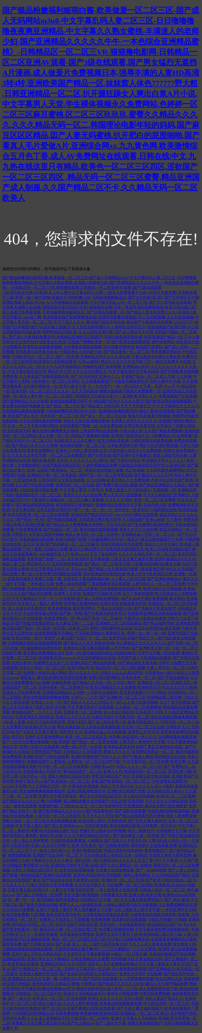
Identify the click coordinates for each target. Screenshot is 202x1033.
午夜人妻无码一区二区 (166, 668)
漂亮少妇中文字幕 (50, 707)
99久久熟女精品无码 (145, 959)
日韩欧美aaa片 (102, 766)
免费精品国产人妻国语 (46, 762)
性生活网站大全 (168, 979)
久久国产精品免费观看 (163, 431)
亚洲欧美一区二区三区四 (123, 880)
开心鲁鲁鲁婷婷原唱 (129, 969)
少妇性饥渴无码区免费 (38, 490)
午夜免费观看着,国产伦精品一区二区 (46, 529)
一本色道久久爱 (40, 584)
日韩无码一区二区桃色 (90, 1018)
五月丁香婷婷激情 (137, 594)
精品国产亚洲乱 (148, 347)
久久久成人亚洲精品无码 (48, 1018)
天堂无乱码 (115, 525)
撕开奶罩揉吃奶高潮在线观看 (62, 678)
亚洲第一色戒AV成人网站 (44, 673)
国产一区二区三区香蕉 (78, 589)
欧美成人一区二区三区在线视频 (59, 999)
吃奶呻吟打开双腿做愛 (124, 806)
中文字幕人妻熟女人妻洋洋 (161, 964)
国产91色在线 (99, 455)
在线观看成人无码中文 (42, 771)
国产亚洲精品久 (161, 969)
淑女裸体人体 (184, 944)
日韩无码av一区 (32, 776)
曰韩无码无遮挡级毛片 (124, 549)
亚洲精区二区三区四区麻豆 (119, 623)
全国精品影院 (13, 959)
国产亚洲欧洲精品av (164, 579)
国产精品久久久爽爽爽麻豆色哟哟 (75, 525)
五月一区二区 (91, 806)
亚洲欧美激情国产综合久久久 (96, 757)
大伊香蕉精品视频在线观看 (105, 915)
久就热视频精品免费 (99, 465)
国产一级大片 (19, 999)
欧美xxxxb (79, 554)
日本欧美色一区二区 (139, 678)
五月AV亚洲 (33, 544)
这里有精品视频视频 (76, 870)
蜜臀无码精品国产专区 (110, 776)
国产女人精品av (80, 1023)
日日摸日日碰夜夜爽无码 (128, 939)
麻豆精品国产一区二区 (82, 771)
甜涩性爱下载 (179, 771)
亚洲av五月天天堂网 (48, 845)
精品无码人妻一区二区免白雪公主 (68, 929)
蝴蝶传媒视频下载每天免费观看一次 (130, 391)
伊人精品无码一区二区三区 (166, 1003)
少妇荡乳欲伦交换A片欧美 (24, 292)
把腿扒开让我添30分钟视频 (103, 831)
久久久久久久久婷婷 (179, 687)
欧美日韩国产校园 (71, 539)
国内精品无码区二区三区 (32, 924)
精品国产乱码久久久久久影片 (119, 401)
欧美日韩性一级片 (26, 638)
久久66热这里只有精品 (103, 855)
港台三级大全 (49, 1003)
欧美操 (189, 589)
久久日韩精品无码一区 (47, 786)
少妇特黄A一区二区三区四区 (55, 381)
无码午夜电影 (96, 826)
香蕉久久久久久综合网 (82, 495)
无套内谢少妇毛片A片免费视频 (135, 450)
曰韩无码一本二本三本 (179, 722)
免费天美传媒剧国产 (145, 1023)
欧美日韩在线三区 (180, 307)
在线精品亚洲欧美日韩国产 (79, 337)
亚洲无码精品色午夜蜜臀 (121, 544)
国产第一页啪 (70, 613)
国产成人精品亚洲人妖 (107, 722)
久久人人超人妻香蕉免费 (150, 944)
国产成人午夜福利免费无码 (32, 337)
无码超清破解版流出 (109, 297)
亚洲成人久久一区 (46, 702)
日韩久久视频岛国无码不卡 (34, 870)
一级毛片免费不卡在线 (171, 362)
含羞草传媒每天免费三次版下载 (34, 579)
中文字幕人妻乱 (28, 826)
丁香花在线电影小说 (114, 608)
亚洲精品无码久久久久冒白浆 (105, 357)
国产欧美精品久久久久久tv (60, 811)
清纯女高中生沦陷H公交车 (64, 307)
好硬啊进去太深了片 (51, 663)
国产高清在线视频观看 (130, 342)
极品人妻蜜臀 (50, 604)
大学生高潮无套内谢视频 (40, 421)
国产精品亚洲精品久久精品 (162, 485)
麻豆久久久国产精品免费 (167, 984)
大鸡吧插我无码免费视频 (151, 441)
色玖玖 (62, 460)
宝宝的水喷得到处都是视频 (157, 628)
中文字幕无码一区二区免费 (146, 762)
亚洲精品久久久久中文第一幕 (32, 979)
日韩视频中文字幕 (171, 831)
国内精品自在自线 (170, 757)
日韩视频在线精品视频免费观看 (34, 643)
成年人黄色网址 (136, 875)
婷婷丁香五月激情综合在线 (159, 747)
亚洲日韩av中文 (80, 668)
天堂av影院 (133, 999)
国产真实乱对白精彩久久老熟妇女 (88, 974)
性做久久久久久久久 (73, 717)
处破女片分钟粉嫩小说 (71, 297)
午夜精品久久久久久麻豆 (52, 860)
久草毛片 (95, 490)
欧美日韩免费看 (15, 915)
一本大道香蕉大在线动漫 (117, 890)
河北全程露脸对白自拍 (96, 658)
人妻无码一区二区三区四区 (57, 816)
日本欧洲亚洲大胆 (122, 446)
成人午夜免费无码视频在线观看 (55, 574)
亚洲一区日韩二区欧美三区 (65, 628)
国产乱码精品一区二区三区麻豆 (72, 544)
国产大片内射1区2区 (145, 297)
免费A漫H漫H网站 (104, 678)
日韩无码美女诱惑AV (54, 510)
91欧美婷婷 (60, 742)
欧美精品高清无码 (119, 747)
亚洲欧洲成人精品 (17, 302)
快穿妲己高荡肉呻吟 (81, 604)
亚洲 (30, 470)
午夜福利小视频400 (47, 500)
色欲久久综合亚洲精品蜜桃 (86, 421)
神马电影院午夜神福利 (75, 505)
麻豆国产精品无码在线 (105, 322)
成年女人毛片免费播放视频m (112, 964)
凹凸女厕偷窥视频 (34, 939)
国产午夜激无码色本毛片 (105, 613)
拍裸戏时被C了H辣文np (58, 806)
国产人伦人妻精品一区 (119, 865)
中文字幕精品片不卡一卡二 (34, 599)
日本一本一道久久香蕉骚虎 (25, 841)
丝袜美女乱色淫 (52, 342)
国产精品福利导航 (158, 623)
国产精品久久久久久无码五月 (88, 702)
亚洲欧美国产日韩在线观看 (46, 757)
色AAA (189, 924)
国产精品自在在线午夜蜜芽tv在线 (71, 880)
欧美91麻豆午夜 (72, 386)
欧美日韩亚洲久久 (143, 722)
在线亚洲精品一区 (59, 618)
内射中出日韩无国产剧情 (172, 480)
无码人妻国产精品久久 (164, 999)
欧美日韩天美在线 (139, 426)
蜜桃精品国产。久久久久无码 (36, 712)
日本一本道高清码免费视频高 (138, 307)
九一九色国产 (99, 386)
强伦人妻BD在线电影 (156, 411)
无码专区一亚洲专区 (131, 510)
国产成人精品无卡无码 (134, 332)
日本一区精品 (135, 855)
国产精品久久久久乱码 (153, 475)
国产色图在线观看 (61, 520)
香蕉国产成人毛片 (23, 416)
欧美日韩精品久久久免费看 (113, 687)
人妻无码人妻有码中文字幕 (142, 742)
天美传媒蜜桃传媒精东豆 (63, 312)
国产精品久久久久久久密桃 (34, 446)
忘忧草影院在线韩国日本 (120, 589)
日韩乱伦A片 (70, 979)
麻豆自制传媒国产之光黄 (162, 539)
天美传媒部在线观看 (36, 539)
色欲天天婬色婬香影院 (46, 722)
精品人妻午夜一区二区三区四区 (46, 396)
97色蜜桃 (67, 599)
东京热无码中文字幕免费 (88, 559)
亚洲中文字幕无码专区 (58, 796)
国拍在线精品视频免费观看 (174, 717)
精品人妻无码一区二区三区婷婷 (92, 534)
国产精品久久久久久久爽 (23, 801)
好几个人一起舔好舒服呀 (36, 934)
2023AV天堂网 (14, 786)
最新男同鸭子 (84, 608)
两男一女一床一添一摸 (146, 633)
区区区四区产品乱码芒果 (77, 924)
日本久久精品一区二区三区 (42, 668)
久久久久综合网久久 (90, 371)
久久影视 (184, 376)
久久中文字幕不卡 (90, 885)
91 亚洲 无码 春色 (82, 845)
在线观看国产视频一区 (78, 426)
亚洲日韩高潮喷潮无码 (86, 791)
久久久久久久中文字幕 (27, 455)
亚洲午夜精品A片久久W (175, 559)
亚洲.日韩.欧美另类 (145, 895)
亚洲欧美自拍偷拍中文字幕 (119, 505)
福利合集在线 (43, 460)
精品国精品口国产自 (164, 924)
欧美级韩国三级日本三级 (160, 934)
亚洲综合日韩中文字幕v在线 (74, 865)
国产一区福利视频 (150, 870)
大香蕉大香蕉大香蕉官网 (170, 855)
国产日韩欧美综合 (38, 944)
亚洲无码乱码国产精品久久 (132, 638)
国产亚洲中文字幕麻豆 (131, 455)
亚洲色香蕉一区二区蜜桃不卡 (63, 687)
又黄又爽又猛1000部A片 (29, 890)
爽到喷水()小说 (35, 865)
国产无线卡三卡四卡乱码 (125, 841)
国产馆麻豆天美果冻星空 (155, 608)
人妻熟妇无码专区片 (128, 327)
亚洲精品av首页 (135, 367)
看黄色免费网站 (40, 450)
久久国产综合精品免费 (34, 485)
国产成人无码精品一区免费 (39, 895)
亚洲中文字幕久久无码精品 (134, 1018)
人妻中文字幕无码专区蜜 (72, 890)
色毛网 (114, 737)
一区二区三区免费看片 (67, 455)
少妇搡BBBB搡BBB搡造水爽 (156, 564)
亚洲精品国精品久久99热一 (65, 692)
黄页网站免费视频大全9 (43, 653)
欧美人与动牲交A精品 (164, 549)
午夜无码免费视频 (154, 994)
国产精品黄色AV (99, 811)
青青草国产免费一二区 (46, 559)
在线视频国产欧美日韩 (166, 327)
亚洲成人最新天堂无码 (38, 974)
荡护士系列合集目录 (110, 944)
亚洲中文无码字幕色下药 (117, 934)
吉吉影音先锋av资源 (40, 613)
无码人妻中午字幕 (165, 381)
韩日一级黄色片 (140, 831)
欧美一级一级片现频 (32, 297)
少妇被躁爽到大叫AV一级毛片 (113, 539)
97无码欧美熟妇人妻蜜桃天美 (100, 633)
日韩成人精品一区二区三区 (162, 890)
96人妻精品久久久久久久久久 (141, 643)
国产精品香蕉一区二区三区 (126, 352)
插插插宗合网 (100, 307)
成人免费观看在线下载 (158, 989)
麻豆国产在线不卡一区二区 (84, 638)
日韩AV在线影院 (104, 692)
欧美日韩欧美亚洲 (113, 441)
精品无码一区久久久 (139, 737)
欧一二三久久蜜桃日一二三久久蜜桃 (126, 949)
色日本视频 (134, 470)
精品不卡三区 (59, 371)
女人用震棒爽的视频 (136, 979)
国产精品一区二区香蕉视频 (94, 742)
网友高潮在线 (68, 727)
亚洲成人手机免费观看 (21, 692)
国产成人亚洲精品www (63, 826)
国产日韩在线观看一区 (105, 312)
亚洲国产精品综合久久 (130, 436)
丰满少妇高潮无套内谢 (123, 337)
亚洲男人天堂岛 (67, 594)
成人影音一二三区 (122, 989)
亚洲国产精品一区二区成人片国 (148, 376)
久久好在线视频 (180, 317)
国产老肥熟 (173, 766)
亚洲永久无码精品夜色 (57, 362)
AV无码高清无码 (16, 431)
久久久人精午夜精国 (80, 1003)
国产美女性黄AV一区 (20, 929)
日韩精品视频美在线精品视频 (27, 949)
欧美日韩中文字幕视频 (162, 589)
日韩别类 (135, 801)
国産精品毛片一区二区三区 (38, 495)
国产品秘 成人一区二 (73, 944)
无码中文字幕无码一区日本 (87, 969)
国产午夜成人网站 (137, 757)
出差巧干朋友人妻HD (54, 910)
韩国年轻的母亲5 (90, 989)
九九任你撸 (95, 480)
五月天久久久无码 (97, 816)
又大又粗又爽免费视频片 (141, 900)
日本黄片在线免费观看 (115, 870)
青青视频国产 (155, 850)
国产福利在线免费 (130, 811)
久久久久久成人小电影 (154, 786)
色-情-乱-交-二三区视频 (175, 796)
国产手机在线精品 (173, 678)
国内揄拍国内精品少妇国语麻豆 (109, 653)
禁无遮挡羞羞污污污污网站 (143, 692)
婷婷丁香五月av (28, 781)
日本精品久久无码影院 (82, 752)
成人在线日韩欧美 (118, 712)
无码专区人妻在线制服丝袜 (86, 579)
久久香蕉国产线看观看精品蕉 (44, 376)
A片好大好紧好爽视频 (30, 742)
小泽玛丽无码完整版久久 (32, 1013)
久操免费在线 (110, 426)
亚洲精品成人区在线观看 (105, 732)
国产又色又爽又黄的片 (147, 821)
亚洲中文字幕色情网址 (44, 737)
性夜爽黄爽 (100, 920)
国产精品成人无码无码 (99, 406)
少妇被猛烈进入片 (53, 554)
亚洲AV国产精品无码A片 (92, 515)
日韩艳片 (19, 534)
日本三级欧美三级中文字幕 (137, 910)
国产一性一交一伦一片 (93, 510)
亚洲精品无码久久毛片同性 (63, 964)
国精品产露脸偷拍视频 (90, 436)
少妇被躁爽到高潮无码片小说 (71, 411)
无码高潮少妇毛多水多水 (36, 352)
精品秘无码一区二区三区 (145, 771)
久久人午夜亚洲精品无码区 (87, 836)
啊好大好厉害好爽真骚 (158, 446)
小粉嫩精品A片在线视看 (171, 436)
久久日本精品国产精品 (171, 875)
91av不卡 (171, 386)
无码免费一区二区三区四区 (130, 885)
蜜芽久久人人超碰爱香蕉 (80, 905)
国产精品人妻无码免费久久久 (151, 312)
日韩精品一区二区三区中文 (38, 994)
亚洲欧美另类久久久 (139, 396)
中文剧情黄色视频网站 (165, 470)
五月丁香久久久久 (69, 322)
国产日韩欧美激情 (113, 845)
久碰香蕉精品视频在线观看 (153, 915)
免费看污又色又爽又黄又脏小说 (38, 1023)
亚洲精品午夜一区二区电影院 (52, 475)
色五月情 (118, 801)
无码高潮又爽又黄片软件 (100, 520)
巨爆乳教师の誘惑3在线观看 (91, 1008)
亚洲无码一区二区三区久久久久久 (40, 391)
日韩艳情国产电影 (46, 752)
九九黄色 (173, 520)
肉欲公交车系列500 (116, 786)
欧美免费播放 (59, 608)
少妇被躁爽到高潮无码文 (40, 648)
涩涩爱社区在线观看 (129, 920)
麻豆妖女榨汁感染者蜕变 (166, 806)
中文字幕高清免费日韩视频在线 (162, 929)
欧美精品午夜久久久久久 (163, 460)
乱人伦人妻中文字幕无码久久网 (75, 292)
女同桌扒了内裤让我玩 (176, 426)
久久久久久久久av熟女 (89, 460)
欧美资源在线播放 (23, 964)
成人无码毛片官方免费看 (52, 885)
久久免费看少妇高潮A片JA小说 (28, 727)
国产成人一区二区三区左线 (103, 416)
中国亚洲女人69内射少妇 (80, 352)
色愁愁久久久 (70, 732)
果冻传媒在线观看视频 (98, 529)
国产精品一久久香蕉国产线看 (113, 569)
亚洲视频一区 (164, 490)
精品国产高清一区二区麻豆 (99, 618)
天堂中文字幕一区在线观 (158, 653)
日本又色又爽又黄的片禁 (132, 559)
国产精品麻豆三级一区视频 (136, 836)
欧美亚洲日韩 (152, 569)
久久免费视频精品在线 (177, 905)
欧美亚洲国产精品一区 (163, 337)
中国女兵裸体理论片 (131, 381)
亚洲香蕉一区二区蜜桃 (82, 712)
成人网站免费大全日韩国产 (86, 801)
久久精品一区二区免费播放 (138, 707)
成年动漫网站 (162, 342)
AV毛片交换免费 (162, 292)
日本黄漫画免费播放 (76, 934)
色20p (39, 302)
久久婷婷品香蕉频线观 (101, 727)
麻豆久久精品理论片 (86, 549)
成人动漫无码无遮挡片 (27, 608)
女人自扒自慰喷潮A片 (90, 327)
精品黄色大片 (38, 564)
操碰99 (146, 865)
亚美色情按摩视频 (67, 564)
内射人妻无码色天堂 (90, 450)
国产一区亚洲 (67, 357)
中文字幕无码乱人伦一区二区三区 (118, 302)
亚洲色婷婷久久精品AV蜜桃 (55, 984)
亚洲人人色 (112, 771)
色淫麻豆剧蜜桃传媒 (116, 929)
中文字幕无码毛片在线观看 (91, 707)
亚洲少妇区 (76, 722)
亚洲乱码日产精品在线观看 (93, 663)
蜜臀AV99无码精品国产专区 (54, 831)
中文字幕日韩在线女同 (27, 371)
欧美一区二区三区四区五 (86, 737)
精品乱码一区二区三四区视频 (120, 668)
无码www (79, 569)
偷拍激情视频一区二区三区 (82, 446)
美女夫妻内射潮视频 (81, 895)
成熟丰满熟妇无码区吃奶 (69, 776)
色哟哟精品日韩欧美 (59, 332)
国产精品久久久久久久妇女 (121, 984)
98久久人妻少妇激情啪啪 (137, 702)
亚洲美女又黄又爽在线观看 (86, 648)
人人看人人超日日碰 (128, 579)
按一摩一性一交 (21, 900)
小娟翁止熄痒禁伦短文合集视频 (130, 905)
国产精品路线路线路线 (34, 505)
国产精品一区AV (30, 520)
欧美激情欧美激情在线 (99, 1013)
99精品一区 (120, 954)
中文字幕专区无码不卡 (50, 569)
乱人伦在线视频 (151, 317)
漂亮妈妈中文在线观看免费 (154, 845)
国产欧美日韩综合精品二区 (168, 880)
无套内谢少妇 (154, 505)
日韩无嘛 (139, 954)
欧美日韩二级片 (92, 821)
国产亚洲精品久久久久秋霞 (25, 401)
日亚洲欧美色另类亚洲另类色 (55, 915)
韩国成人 (27, 678)
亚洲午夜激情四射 (87, 850)
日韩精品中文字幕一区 (99, 900)
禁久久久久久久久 (83, 673)
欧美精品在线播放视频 (42, 347)
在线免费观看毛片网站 (53, 633)
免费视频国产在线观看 (177, 396)
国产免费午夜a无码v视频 (116, 485)
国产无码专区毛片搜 (181, 297)
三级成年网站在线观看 (99, 431)
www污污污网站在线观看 (136, 515)
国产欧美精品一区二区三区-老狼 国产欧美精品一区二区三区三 (97, 781)
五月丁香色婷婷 (103, 554)
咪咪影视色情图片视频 (104, 470)
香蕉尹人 (51, 638)
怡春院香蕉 (61, 683)
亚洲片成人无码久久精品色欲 (36, 954)
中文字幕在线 (22, 510)
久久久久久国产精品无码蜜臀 (27, 594)
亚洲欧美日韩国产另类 (126, 791)
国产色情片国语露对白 (179, 836)
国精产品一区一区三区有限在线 (105, 475)
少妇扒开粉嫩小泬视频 (167, 920)
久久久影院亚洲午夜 (96, 332)
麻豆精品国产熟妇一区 (21, 628)
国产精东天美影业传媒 (38, 905)
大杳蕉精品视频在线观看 (23, 411)
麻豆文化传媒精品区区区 (100, 796)
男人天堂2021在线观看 (122, 495)
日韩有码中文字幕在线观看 (61, 480)
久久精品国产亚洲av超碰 (143, 520)
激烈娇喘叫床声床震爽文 (57, 900)
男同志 (17, 737)
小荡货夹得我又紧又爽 (74, 949)
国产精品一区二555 (62, 406)
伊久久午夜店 (166, 860)
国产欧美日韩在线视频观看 (168, 401)
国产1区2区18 (53, 1008)
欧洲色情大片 (149, 687)
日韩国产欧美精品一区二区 (59, 470)
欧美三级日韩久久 (54, 850)
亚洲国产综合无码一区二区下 (57, 855)
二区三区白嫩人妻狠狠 (84, 500)
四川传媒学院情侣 (118, 347)
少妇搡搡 (53, 801)
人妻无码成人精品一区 (167, 841)
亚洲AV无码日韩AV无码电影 (97, 875)
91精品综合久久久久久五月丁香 (126, 860)
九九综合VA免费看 (18, 910)
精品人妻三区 (13, 564)
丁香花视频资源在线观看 (109, 584)
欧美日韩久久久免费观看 (128, 480)
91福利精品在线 (163, 510)
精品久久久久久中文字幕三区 (126, 362)
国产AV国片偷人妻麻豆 (50, 327)
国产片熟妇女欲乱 (125, 460)
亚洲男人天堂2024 (143, 732)
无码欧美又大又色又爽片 (75, 441)
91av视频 (42, 683)
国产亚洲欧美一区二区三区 (122, 697)
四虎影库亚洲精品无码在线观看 (154, 613)
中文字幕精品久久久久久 (178, 406)
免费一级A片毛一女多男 (81, 747)
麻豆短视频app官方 (58, 989)
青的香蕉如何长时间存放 (104, 574)
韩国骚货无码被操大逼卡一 (98, 396)
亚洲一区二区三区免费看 (155, 500)
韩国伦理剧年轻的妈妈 (123, 850)
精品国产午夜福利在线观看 (149, 322)
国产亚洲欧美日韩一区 (150, 648)
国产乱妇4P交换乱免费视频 (144, 599)
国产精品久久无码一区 (91, 683)
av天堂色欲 (120, 648)
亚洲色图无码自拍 (42, 589)
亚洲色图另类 (187, 623)
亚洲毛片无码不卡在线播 (140, 974)
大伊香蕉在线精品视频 (82, 347)
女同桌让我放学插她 (46, 534)
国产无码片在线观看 (100, 979)
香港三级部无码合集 (170, 455)
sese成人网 (32, 317)
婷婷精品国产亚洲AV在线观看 (45, 875)
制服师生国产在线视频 (101, 367)
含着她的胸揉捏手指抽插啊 (172, 954)
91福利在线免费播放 (68, 841)
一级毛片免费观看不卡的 (125, 292)
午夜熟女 (88, 984)
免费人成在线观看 (71, 584)
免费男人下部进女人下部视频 (64, 920)
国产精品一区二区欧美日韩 (107, 564)
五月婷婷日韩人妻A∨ (165, 791)
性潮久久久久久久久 (105, 999)
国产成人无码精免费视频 (98, 599)
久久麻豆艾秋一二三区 (75, 623)
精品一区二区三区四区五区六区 (78, 939)
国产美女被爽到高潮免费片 (150, 525)
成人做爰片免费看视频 (21, 312)
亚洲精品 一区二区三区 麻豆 (144, 1013)
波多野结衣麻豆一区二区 (153, 752)
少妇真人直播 (13, 722)
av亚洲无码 (175, 465)
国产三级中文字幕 (110, 1023)
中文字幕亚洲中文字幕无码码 (133, 371)
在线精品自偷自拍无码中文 (142, 465)
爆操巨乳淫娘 (50, 836)
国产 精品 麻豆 (176, 900)
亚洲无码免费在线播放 (117, 317)
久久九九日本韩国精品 (61, 367)
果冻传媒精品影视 (124, 826)
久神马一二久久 (84, 697)
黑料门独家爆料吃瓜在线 (111, 628)
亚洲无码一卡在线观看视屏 (122, 924)
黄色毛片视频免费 (122, 994)
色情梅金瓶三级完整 (164, 697)
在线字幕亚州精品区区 (61, 465)
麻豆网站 (176, 599)
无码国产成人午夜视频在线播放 (144, 658)
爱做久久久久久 (116, 752)
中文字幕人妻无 (72, 490)
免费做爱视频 (19, 855)
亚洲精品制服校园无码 (118, 411)
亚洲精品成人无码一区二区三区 (148, 534)
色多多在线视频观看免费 (120, 1003)
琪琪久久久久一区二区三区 (139, 766)
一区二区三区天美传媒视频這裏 (50, 821)
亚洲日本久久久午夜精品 (48, 959)
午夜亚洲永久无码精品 (34, 717)
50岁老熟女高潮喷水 (169, 781)
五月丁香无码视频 (175, 702)
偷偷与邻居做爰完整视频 (149, 416)
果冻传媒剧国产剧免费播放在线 (69, 317)
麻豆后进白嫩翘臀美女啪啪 (55, 431)
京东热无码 (116, 821)
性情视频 (118, 959)
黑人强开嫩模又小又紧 (93, 910)
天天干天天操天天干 (137, 406)
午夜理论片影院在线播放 (145, 618)
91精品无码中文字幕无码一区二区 (120, 717)
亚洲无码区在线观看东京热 (123, 604)
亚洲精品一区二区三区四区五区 (164, 683)
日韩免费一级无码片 (159, 826)
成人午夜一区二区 (53, 436)
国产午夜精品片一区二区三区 (36, 969)
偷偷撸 (183, 915)
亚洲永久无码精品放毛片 (84, 994)
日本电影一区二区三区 (59, 416)
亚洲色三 (63, 450)
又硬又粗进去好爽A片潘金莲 (156, 357)
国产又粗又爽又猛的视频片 (140, 1008)
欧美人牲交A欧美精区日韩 (149, 574)
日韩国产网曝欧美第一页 (89, 342)
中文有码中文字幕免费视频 (86, 954)
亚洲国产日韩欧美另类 (101, 594)
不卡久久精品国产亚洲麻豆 (166, 495)
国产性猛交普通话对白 (34, 623)
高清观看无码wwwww (56, 658)
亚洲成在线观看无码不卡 (71, 401)
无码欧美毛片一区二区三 (32, 357)
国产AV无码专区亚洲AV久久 (95, 376)
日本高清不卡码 (148, 712)
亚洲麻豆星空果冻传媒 (150, 776)
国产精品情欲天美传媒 (138, 663)
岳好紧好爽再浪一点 (40, 386)
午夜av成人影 (131, 431)
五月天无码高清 (84, 391)
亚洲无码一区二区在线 (75, 485)
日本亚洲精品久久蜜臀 (90, 959)
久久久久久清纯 (118, 500)
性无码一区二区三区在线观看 (63, 766)
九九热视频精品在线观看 (67, 302)
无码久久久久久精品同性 (121, 673)
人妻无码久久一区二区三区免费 (158, 584)
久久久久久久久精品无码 (166, 801)
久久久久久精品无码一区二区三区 (147, 554)
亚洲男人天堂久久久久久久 (134, 421)
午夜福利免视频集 (83, 786)
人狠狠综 (94, 841)
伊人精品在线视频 (138, 796)
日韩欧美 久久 (178, 727)
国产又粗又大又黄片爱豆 (36, 732)
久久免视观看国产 (96, 381)
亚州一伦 (72, 653)
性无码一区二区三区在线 (143, 727)
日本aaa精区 (89, 362)
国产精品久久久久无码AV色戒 (88, 643)
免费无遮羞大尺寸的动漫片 (128, 490)
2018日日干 (183, 322)
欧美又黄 (178, 762)
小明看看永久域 (113, 895)
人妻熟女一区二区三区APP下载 (94, 762)
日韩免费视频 (67, 1013)
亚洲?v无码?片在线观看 (39, 747)
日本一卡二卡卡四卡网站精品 (32, 426)
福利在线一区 (86, 860)
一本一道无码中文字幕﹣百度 (137, 386)
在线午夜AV (21, 663)
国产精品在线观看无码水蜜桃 (140, 816)
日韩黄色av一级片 (160, 673)
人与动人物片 (123, 683)
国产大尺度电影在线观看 (170, 302)
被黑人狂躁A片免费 (51, 549)
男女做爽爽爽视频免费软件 (42, 791)
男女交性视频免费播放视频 (46, 697)
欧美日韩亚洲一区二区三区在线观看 (38, 515)
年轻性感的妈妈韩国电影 (169, 811)
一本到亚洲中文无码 (178, 910)
